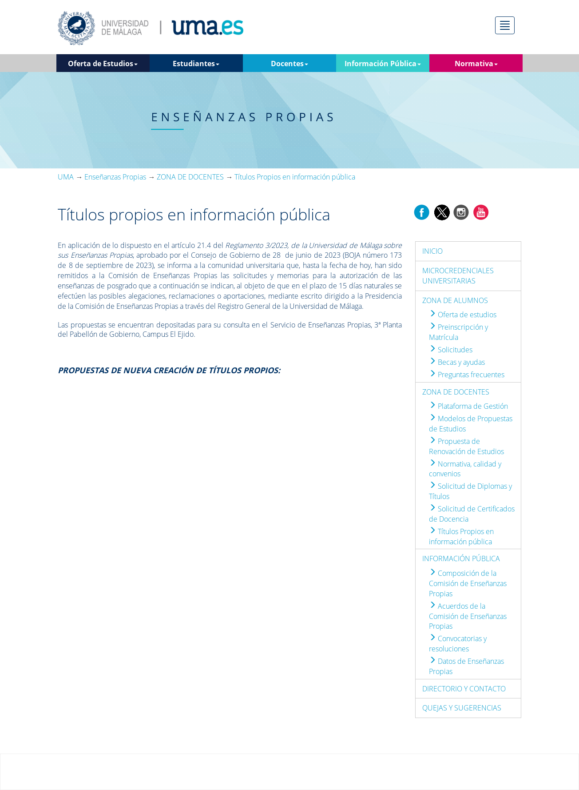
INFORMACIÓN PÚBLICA (461, 558)
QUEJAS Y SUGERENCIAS (461, 708)
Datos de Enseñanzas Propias (466, 666)
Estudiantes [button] (196, 63)
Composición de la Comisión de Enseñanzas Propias (468, 583)
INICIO (432, 251)
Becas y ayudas (457, 362)
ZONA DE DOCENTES (455, 392)
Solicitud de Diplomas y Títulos (470, 491)
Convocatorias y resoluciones (458, 644)
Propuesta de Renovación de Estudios (466, 446)
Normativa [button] (476, 63)
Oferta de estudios (462, 314)
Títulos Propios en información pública (461, 537)
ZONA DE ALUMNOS (455, 300)
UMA (66, 177)
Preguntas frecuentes (466, 374)
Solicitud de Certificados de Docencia (472, 514)
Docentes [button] (289, 63)
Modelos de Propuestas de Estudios (470, 424)
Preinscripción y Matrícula (458, 332)
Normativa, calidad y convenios (465, 469)
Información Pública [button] (383, 63)
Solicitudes (450, 350)
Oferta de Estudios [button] (103, 63)
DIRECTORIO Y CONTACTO (464, 689)
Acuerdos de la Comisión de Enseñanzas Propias (468, 616)
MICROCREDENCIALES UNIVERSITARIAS (458, 276)
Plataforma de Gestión (468, 406)
